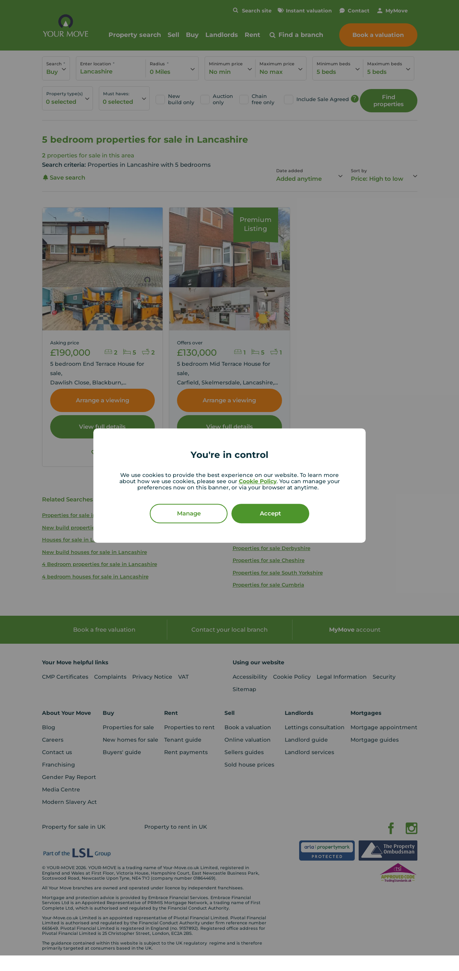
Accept (270, 513)
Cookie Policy (258, 481)
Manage (189, 513)
